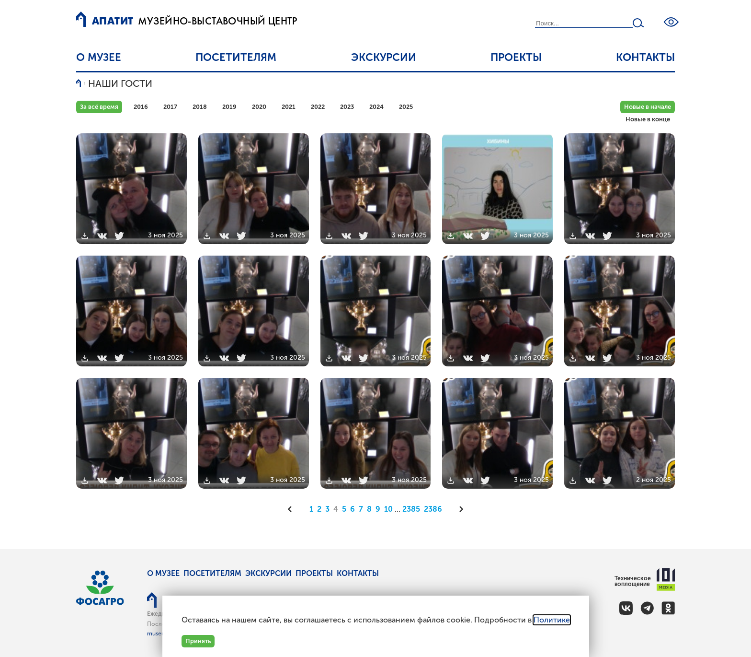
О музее (98, 57)
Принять (198, 641)
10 (388, 509)
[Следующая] (458, 509)
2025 (406, 106)
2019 (229, 106)
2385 (411, 509)
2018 (200, 106)
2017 (170, 106)
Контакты (645, 57)
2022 (318, 106)
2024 (376, 106)
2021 (289, 106)
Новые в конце (648, 119)
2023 (347, 106)
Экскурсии (383, 57)
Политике (552, 619)
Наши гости (120, 83)
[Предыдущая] (293, 509)
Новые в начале (647, 106)
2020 (259, 106)
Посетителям (235, 57)
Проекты (516, 57)
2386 (433, 509)
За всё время (99, 106)
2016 (141, 106)
